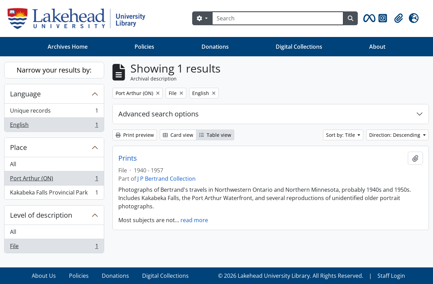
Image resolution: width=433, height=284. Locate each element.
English (54, 126)
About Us (44, 276)
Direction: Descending (395, 135)
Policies (144, 46)
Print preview (135, 135)
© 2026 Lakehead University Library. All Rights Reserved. (290, 276)
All (13, 164)
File (54, 247)
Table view (215, 135)
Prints (127, 158)
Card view (178, 135)
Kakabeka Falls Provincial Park (54, 193)
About (377, 46)
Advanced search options (158, 114)
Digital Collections (299, 46)
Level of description (41, 215)
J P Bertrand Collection (166, 178)
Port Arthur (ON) (54, 180)
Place (18, 147)
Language (25, 93)
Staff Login (391, 276)
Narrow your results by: (54, 70)
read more (194, 220)
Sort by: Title (341, 135)
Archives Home (68, 46)
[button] (368, 18)
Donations (215, 46)
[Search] (278, 18)
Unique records (54, 112)
